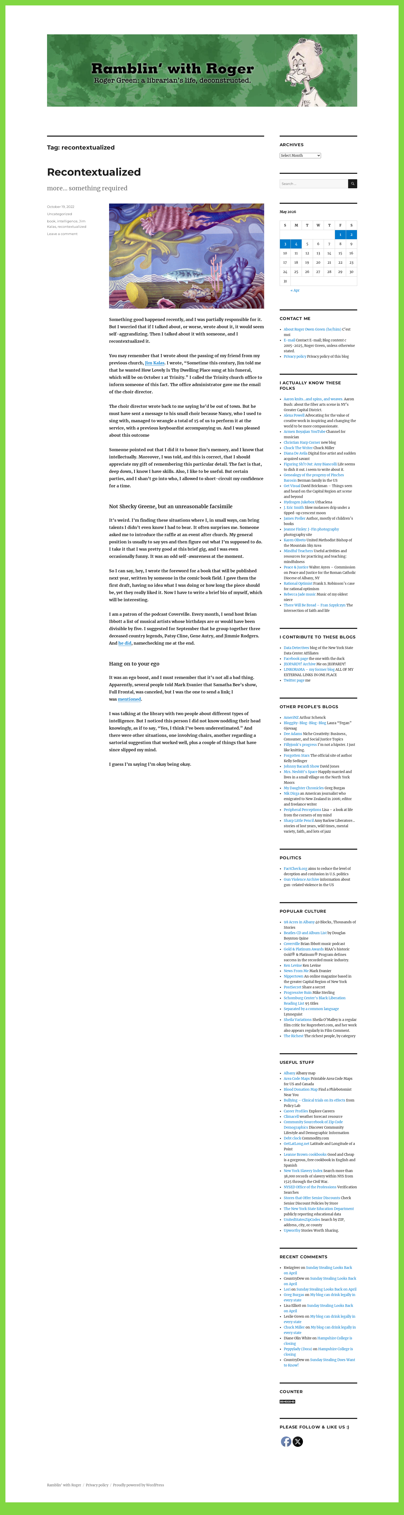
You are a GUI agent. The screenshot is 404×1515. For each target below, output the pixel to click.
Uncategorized (59, 214)
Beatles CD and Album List (305, 933)
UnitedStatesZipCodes (302, 1219)
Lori (287, 1289)
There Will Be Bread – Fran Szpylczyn (315, 605)
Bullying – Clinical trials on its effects (314, 1100)
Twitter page (294, 680)
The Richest (293, 1036)
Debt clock (292, 1138)
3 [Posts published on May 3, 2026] (285, 244)
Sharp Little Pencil (299, 820)
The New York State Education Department (319, 1209)
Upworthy (292, 1230)
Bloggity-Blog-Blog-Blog (305, 723)
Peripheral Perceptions (302, 810)
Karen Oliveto (295, 540)
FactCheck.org (295, 868)
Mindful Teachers (298, 551)
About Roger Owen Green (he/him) (312, 329)
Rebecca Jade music (300, 594)
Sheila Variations (298, 1020)
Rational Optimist (298, 583)
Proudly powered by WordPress (138, 1485)
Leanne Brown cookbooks (305, 1154)
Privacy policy (295, 356)
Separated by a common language (311, 1009)
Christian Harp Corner (302, 442)
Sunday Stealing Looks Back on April (326, 1289)
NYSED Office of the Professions (310, 1187)
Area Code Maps (297, 1078)
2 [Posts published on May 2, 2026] (351, 234)
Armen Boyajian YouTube (304, 431)
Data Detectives (296, 648)
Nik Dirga (291, 793)
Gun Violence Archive (301, 879)
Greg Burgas (294, 1295)
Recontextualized (94, 172)
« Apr (295, 290)
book (51, 221)
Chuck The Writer (298, 448)
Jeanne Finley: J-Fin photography (311, 529)
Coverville (292, 944)
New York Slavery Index (303, 1171)
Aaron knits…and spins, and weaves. (313, 399)
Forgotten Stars (297, 755)
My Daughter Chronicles (304, 788)
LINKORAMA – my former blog (309, 669)
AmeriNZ (291, 717)
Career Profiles (296, 1111)
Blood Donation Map (301, 1089)
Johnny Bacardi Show (301, 766)
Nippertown (293, 976)
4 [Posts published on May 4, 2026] (296, 244)
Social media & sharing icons (173, 1511)
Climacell (291, 1116)
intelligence (67, 221)
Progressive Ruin (298, 992)
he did (124, 643)
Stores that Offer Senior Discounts (312, 1198)
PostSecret (292, 987)
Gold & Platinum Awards (304, 949)
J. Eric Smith (294, 507)
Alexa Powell (294, 415)
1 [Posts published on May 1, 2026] (340, 234)
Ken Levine (293, 965)
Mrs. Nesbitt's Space (300, 772)
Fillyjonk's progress (300, 745)
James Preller (295, 518)
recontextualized (72, 226)
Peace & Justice (296, 567)
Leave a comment (62, 234)
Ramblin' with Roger (64, 1485)
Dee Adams (293, 734)
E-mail (289, 340)
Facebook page (296, 659)
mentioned (129, 699)
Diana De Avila (295, 453)
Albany (289, 1073)
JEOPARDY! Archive (300, 664)
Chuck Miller (294, 1327)
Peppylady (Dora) (298, 1349)
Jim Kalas (154, 362)
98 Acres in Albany (299, 922)
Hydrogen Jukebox (299, 502)
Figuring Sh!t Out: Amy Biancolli (310, 464)
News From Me (296, 971)
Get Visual (292, 486)
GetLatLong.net (296, 1144)
